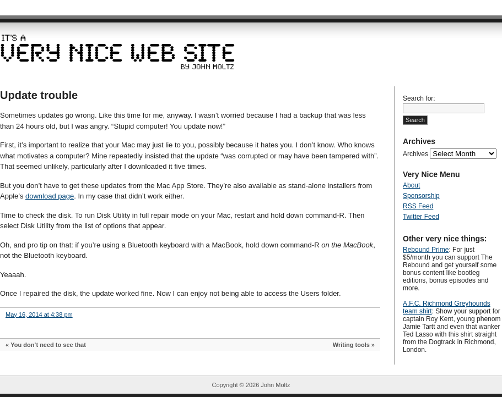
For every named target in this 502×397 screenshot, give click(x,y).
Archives (415, 154)
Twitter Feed (421, 216)
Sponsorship (421, 196)
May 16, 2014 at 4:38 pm (39, 314)
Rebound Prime (426, 249)
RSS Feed (418, 206)
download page (49, 196)
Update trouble (39, 95)
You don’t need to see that (48, 344)
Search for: (419, 98)
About (411, 185)
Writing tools (351, 344)
